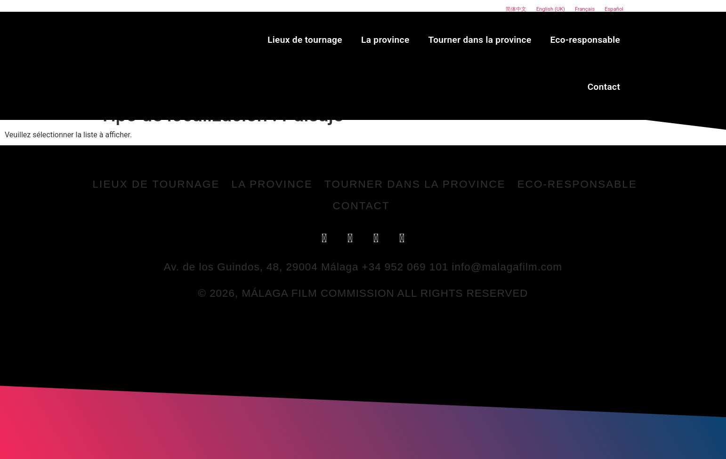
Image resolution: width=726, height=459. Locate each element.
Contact (604, 86)
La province (385, 39)
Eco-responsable (585, 39)
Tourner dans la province (480, 39)
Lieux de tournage (304, 39)
